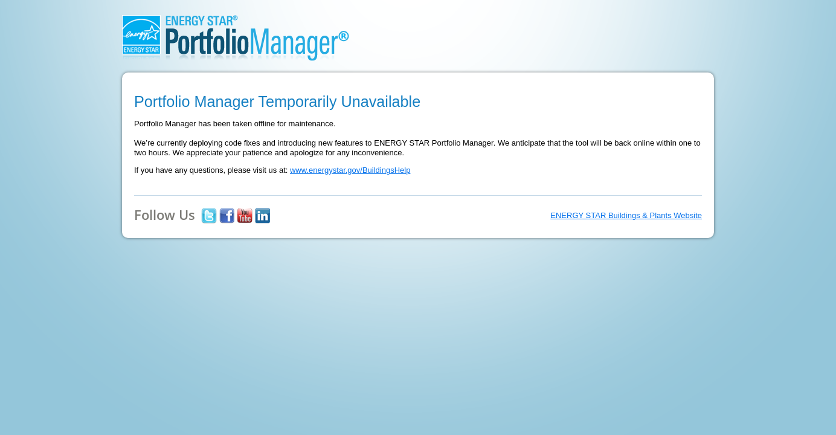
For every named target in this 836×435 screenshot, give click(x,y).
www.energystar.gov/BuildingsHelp (350, 170)
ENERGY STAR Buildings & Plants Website (626, 215)
